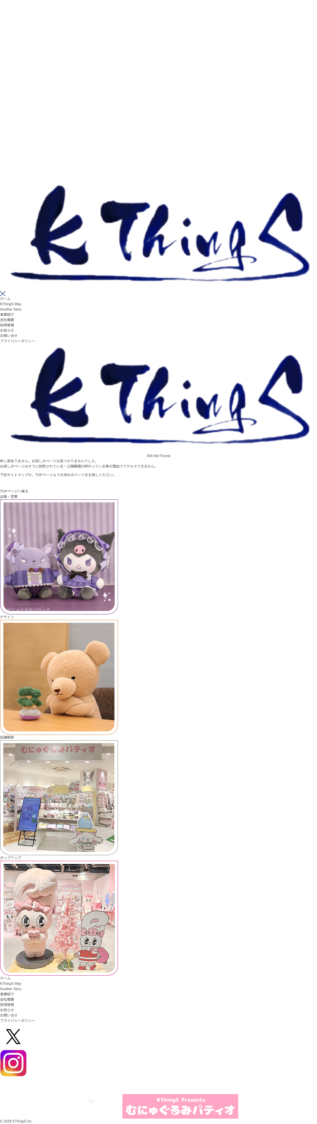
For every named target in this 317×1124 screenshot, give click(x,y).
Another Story (11, 309)
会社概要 (7, 320)
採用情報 (7, 325)
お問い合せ (9, 336)
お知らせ (7, 330)
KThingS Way (10, 304)
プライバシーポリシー (17, 341)
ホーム (5, 299)
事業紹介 (7, 315)
